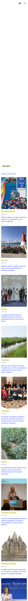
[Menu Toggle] (20, 3)
